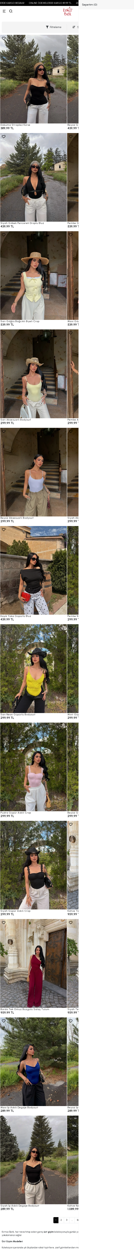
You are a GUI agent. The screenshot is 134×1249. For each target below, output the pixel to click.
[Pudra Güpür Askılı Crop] (33, 767)
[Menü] (4, 11)
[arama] (11, 11)
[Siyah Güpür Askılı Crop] (33, 865)
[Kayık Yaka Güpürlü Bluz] (33, 570)
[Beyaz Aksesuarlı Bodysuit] (33, 472)
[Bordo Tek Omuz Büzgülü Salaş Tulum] (33, 963)
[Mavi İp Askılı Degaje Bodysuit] (33, 1061)
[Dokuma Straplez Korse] (33, 79)
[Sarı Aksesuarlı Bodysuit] (33, 373)
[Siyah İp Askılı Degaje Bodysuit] (33, 1160)
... (72, 1220)
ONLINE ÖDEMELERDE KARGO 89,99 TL (59, 3)
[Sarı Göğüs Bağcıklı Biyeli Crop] (33, 275)
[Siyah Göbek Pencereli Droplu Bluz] (33, 177)
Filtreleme (53, 27)
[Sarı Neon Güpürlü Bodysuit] (33, 668)
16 (78, 1220)
